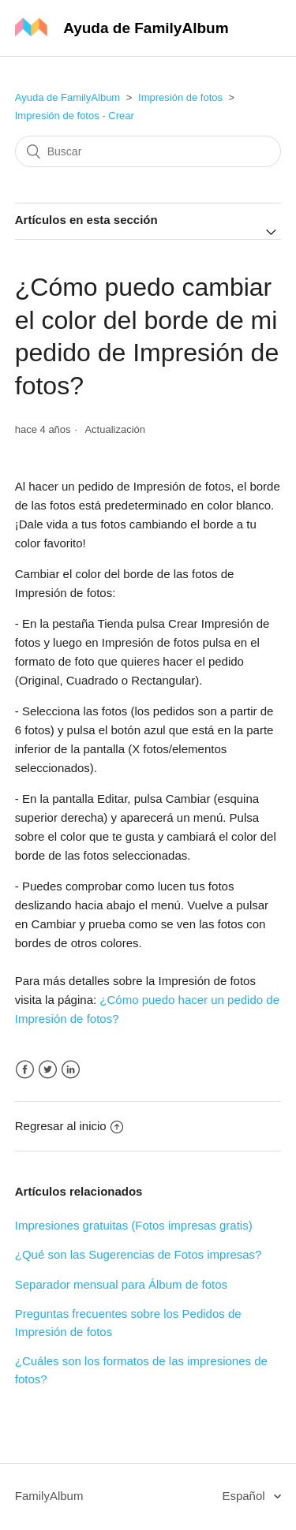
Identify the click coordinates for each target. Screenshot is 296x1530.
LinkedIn (71, 1070)
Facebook (25, 1070)
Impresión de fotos (180, 97)
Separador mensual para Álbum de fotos (121, 1284)
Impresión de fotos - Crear (74, 115)
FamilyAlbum (49, 1495)
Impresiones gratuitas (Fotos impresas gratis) (134, 1225)
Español (245, 1495)
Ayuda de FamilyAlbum (67, 97)
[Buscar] (148, 151)
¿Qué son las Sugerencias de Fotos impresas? (138, 1254)
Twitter (48, 1070)
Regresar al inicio (69, 1126)
